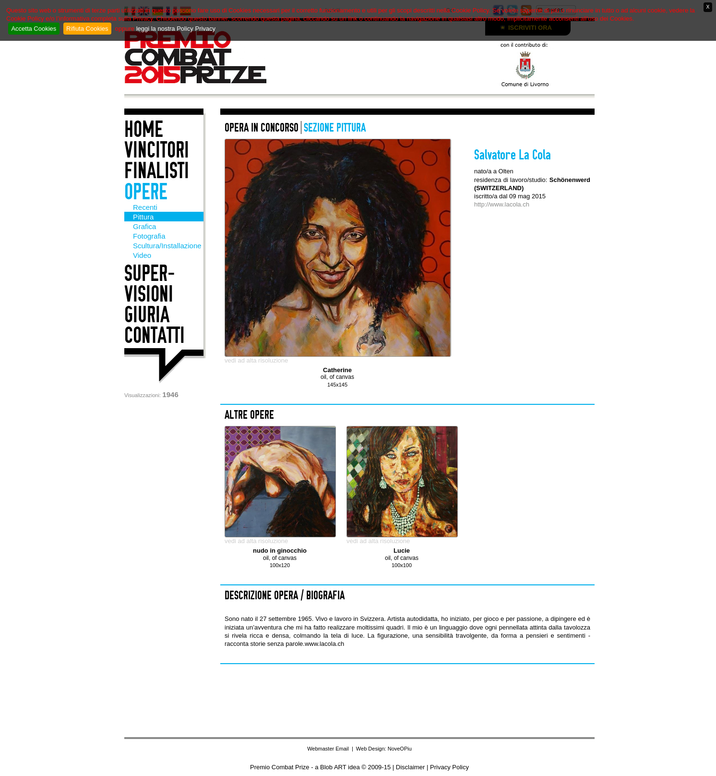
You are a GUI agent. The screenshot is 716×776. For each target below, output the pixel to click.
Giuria (146, 314)
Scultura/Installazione (167, 246)
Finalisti (156, 170)
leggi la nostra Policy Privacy (175, 28)
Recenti (145, 207)
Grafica (144, 226)
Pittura (143, 217)
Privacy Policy (449, 767)
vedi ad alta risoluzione (256, 360)
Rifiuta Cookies (87, 28)
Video (142, 255)
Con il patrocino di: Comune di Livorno (475, 63)
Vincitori (156, 150)
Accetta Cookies (33, 28)
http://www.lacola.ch (501, 204)
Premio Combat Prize (207, 57)
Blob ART (333, 767)
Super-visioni (149, 283)
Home (143, 129)
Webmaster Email (328, 749)
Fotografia (149, 236)
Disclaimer (410, 767)
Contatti (154, 335)
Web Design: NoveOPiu (384, 749)
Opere (145, 192)
